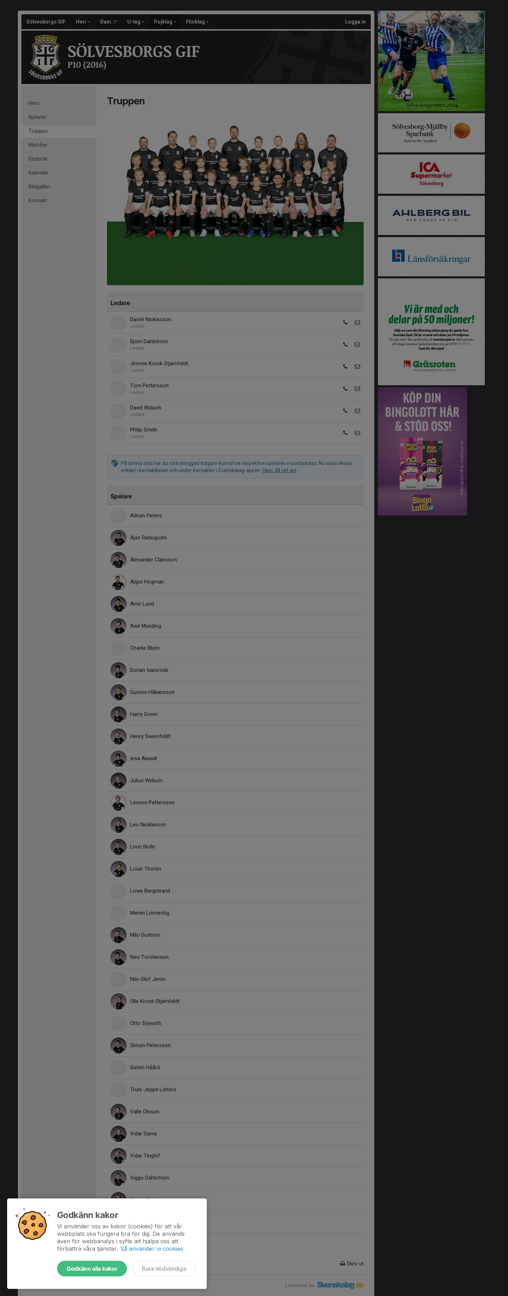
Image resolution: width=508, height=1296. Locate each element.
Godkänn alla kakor (92, 1268)
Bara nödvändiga (164, 1268)
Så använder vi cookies (151, 1248)
